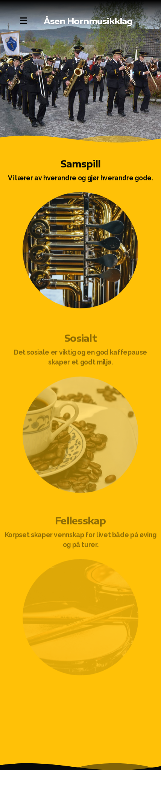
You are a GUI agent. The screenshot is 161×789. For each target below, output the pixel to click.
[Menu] (23, 20)
